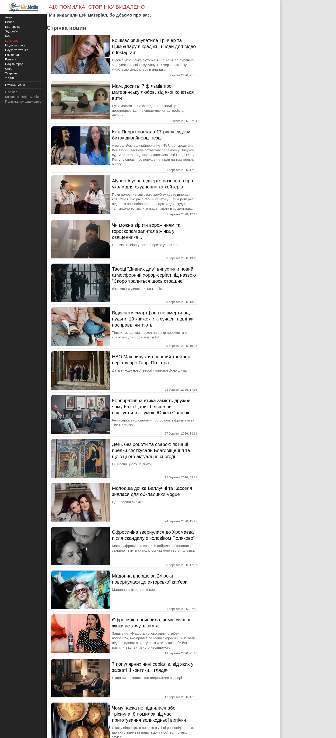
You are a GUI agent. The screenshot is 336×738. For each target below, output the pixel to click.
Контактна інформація (22, 97)
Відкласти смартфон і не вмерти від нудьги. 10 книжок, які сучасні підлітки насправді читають (153, 318)
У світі (9, 78)
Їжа (7, 36)
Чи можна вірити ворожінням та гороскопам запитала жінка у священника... (146, 231)
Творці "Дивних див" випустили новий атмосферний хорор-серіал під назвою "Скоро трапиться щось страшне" (154, 275)
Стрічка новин (15, 85)
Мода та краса (15, 45)
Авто (8, 17)
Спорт (9, 68)
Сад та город (14, 64)
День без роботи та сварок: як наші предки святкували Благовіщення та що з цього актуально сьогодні (151, 450)
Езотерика (12, 26)
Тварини (11, 73)
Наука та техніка (16, 50)
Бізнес (9, 22)
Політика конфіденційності (25, 101)
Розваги (10, 59)
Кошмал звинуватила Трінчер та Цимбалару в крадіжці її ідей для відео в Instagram (154, 46)
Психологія (13, 54)
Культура (11, 40)
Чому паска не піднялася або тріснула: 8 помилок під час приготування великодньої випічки (149, 714)
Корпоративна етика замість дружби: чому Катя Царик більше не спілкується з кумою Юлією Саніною (152, 406)
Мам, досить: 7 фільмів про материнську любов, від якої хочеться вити (153, 92)
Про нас (11, 92)
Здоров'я (11, 31)
